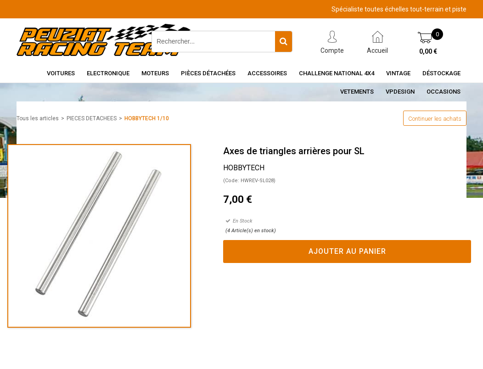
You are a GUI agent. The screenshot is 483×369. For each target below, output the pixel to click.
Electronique (108, 73)
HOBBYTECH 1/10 (146, 118)
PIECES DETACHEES (92, 118)
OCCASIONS (444, 91)
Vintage (398, 73)
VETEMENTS (357, 91)
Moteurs (155, 73)
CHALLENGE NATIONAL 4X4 (336, 73)
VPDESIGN (400, 91)
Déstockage (441, 73)
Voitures (61, 73)
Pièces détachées (208, 73)
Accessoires (267, 73)
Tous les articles (38, 118)
